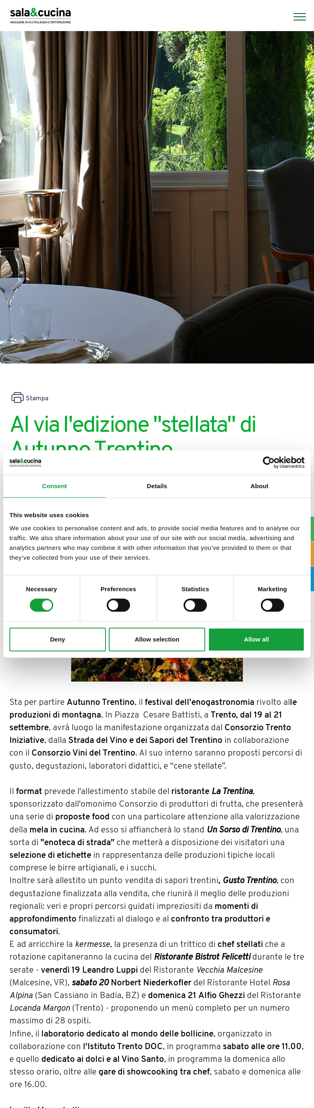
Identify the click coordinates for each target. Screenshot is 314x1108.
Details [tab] (157, 485)
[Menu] (295, 16)
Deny (57, 639)
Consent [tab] (54, 485)
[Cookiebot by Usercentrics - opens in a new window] (269, 462)
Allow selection (157, 639)
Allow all (256, 639)
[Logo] (40, 17)
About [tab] (260, 485)
